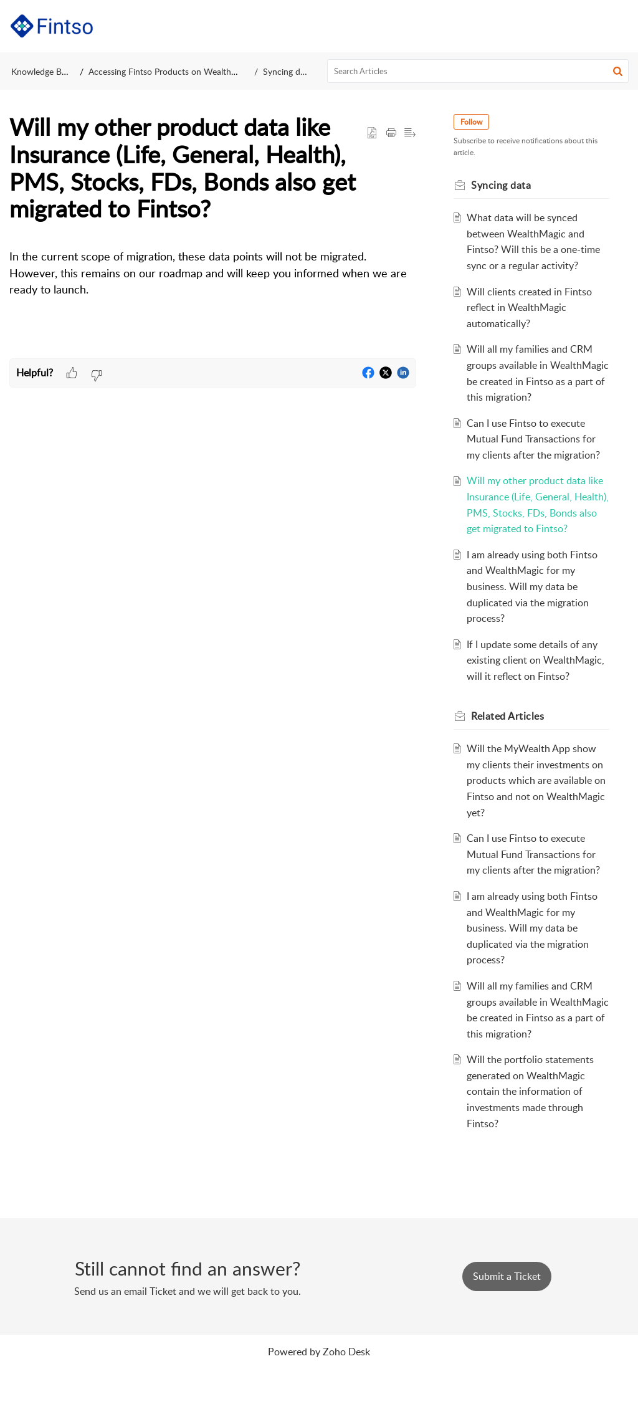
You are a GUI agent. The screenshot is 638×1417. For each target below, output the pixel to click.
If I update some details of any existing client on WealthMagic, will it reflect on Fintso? (537, 692)
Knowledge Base (42, 71)
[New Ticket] (506, 1324)
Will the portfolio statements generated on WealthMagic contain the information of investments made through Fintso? (532, 1139)
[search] (478, 71)
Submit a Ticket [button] (507, 1324)
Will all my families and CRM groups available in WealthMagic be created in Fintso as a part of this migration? (531, 380)
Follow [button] (474, 122)
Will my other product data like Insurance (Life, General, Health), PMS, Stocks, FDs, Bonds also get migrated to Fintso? (537, 528)
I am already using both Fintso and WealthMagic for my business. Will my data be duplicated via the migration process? (534, 618)
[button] (619, 26)
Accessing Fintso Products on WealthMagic (171, 71)
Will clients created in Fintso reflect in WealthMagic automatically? (531, 307)
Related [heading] (510, 748)
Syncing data (287, 71)
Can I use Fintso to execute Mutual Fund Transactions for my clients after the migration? (535, 454)
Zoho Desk (346, 1399)
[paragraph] (212, 286)
